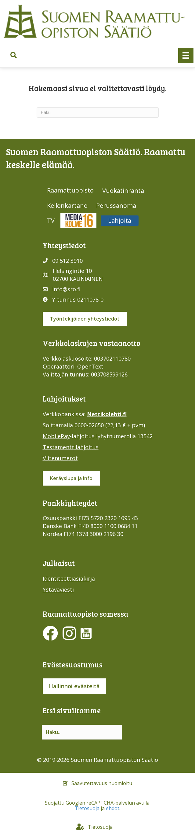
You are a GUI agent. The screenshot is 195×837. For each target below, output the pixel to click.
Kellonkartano (67, 205)
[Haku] (98, 112)
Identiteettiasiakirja (69, 578)
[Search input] (82, 732)
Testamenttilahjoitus (71, 447)
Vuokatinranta (123, 190)
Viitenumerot (60, 458)
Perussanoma (116, 205)
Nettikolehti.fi (107, 414)
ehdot (112, 808)
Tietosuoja (87, 808)
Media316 (78, 220)
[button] (13, 55)
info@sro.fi (66, 289)
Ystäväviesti (58, 589)
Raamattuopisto (70, 190)
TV (51, 220)
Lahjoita (119, 220)
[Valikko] (185, 55)
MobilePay (56, 436)
